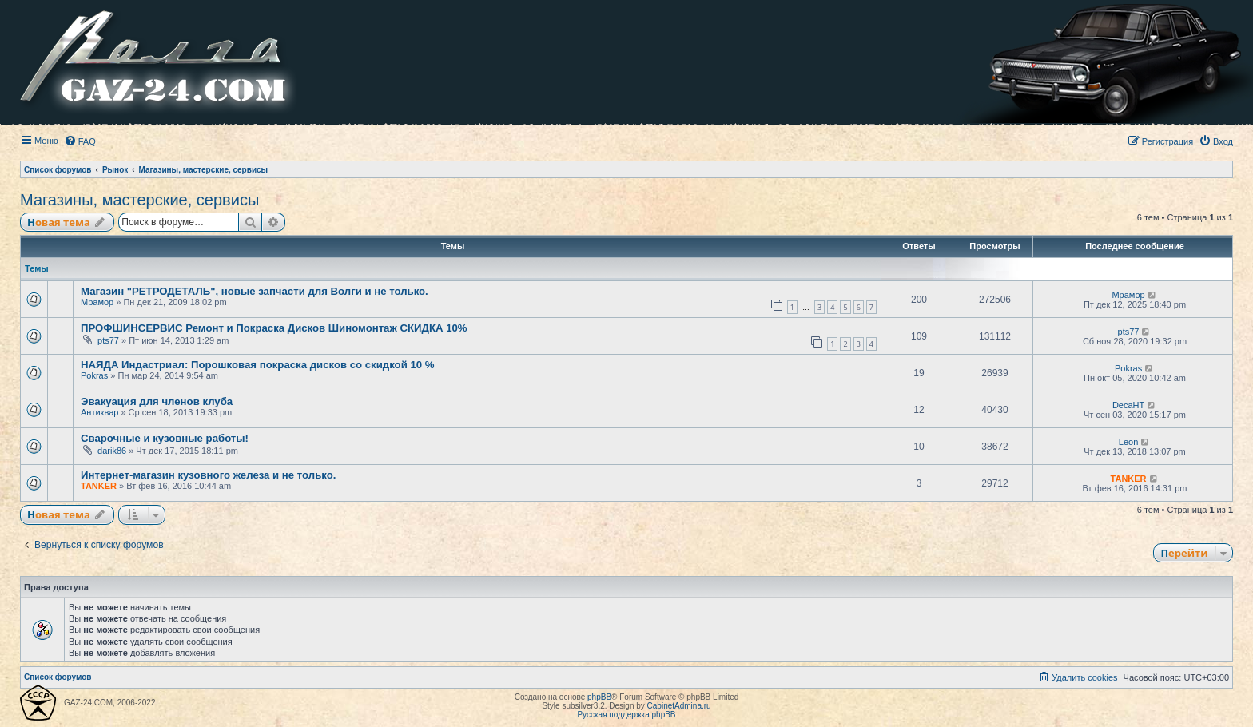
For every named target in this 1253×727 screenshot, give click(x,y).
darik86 (111, 450)
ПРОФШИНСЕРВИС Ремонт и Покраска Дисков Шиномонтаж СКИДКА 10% (274, 328)
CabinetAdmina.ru (679, 705)
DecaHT (1128, 405)
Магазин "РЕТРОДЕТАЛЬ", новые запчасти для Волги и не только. (254, 291)
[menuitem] (80, 141)
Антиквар (99, 412)
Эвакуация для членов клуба (157, 401)
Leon (1128, 442)
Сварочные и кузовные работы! (165, 438)
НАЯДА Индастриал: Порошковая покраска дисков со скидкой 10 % (258, 365)
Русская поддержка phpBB (626, 714)
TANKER (99, 486)
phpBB (599, 697)
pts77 (108, 340)
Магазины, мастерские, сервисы (139, 200)
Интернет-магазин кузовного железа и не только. (208, 475)
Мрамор (97, 302)
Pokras (94, 375)
